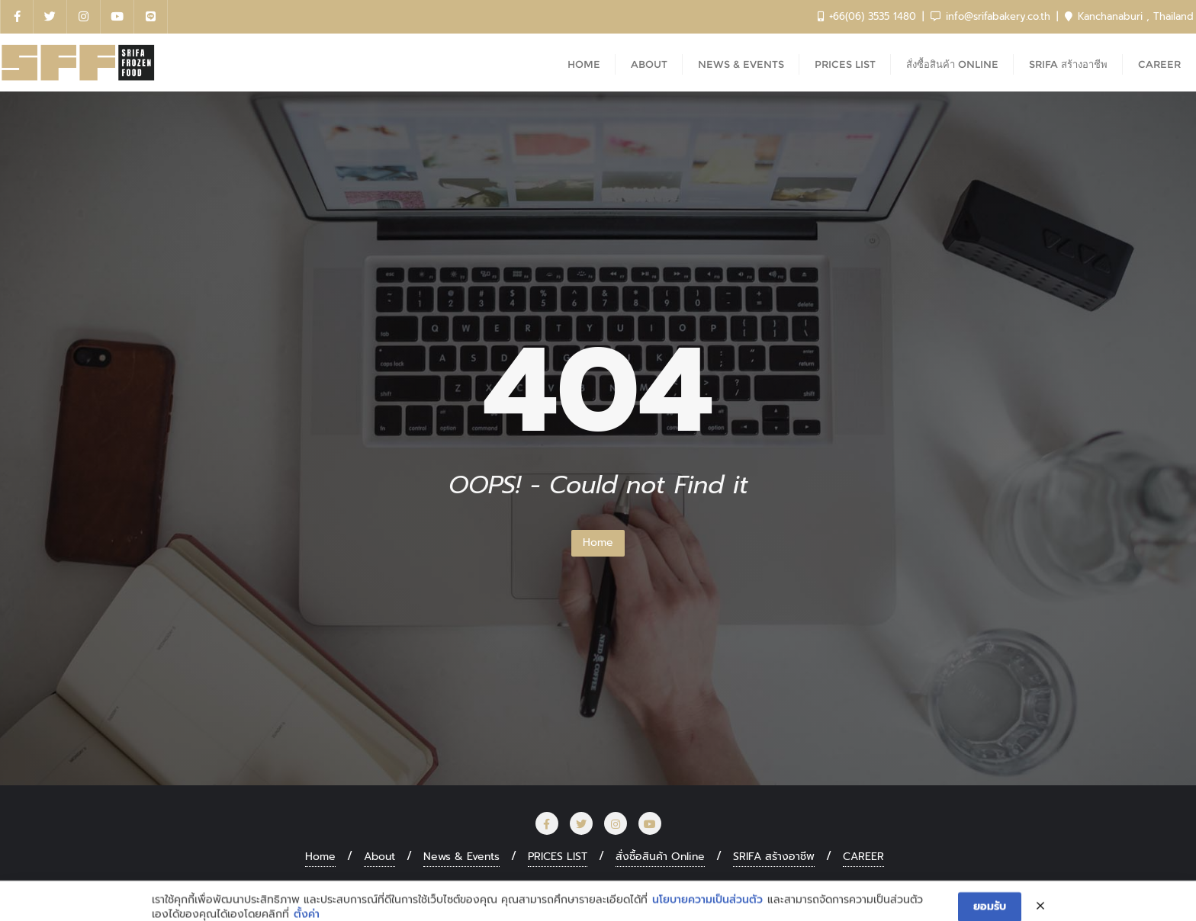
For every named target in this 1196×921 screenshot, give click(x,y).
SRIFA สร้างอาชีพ (774, 857)
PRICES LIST (557, 857)
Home (598, 542)
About (379, 857)
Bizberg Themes (837, 888)
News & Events (461, 857)
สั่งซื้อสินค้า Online (660, 857)
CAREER (863, 857)
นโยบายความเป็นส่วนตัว (707, 912)
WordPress (681, 888)
